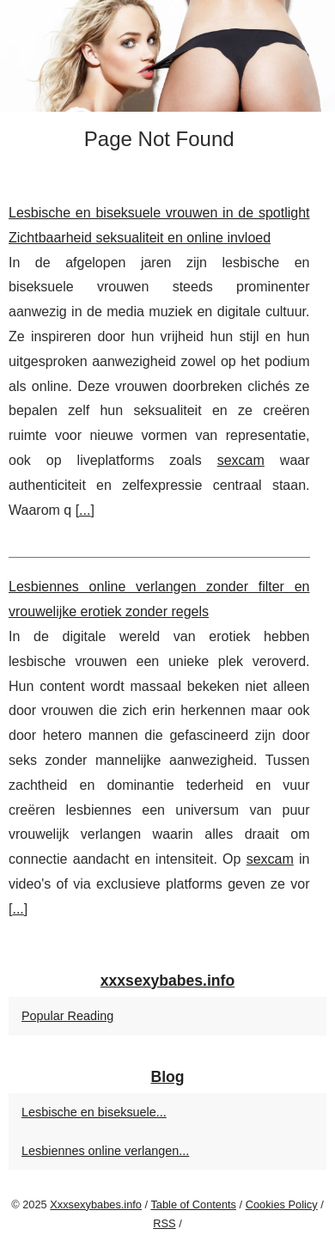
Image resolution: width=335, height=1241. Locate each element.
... (84, 510)
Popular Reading (67, 1016)
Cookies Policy (282, 1204)
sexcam (241, 460)
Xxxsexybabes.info (96, 1204)
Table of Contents (193, 1204)
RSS (164, 1223)
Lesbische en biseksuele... (94, 1112)
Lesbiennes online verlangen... (105, 1151)
